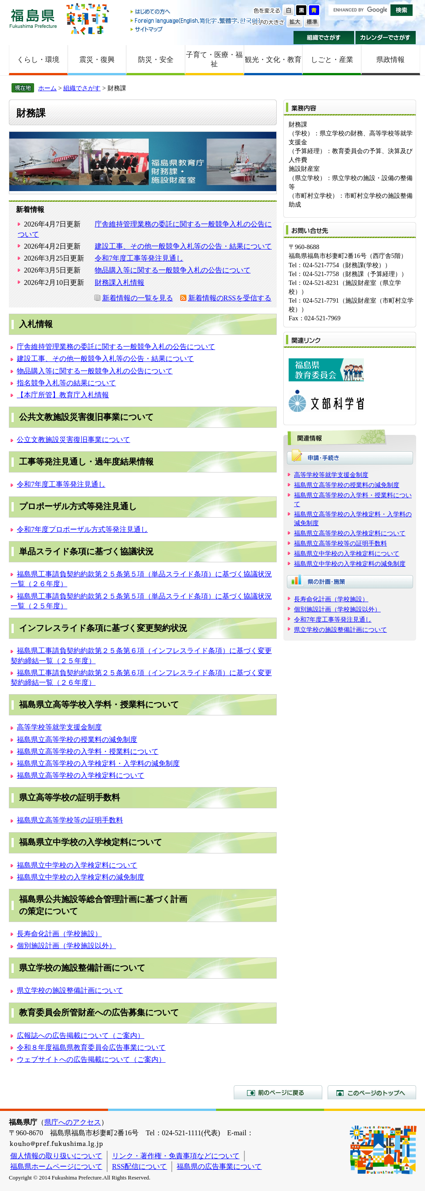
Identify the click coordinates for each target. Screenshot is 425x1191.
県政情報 (390, 59)
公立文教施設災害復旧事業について (73, 439)
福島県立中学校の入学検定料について (77, 865)
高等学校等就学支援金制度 (59, 727)
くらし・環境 (38, 59)
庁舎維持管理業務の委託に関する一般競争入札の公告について (116, 346)
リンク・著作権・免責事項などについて (176, 1156)
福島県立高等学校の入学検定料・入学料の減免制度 (98, 763)
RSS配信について (139, 1166)
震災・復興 (97, 59)
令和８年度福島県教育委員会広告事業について (91, 1047)
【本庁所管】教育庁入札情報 (63, 395)
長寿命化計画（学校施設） (59, 933)
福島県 (33, 18)
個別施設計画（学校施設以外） (66, 945)
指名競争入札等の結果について (66, 383)
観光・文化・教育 (273, 59)
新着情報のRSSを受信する (229, 298)
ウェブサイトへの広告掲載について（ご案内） (91, 1059)
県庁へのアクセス (72, 1122)
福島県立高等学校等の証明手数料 (70, 820)
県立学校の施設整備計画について (70, 990)
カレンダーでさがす (385, 37)
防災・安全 (156, 59)
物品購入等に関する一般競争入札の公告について (173, 270)
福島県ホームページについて (56, 1166)
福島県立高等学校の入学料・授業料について (87, 751)
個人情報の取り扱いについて (56, 1156)
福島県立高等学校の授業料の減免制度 (77, 739)
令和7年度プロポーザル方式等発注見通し (82, 529)
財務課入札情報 (119, 282)
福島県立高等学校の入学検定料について (80, 775)
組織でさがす (324, 37)
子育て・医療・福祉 (214, 59)
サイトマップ (196, 29)
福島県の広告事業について (219, 1166)
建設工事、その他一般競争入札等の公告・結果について (183, 246)
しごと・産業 (332, 59)
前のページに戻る (278, 1092)
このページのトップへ (372, 1092)
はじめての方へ (196, 12)
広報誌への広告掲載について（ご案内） (80, 1035)
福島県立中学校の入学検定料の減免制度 (80, 877)
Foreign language (196, 20)
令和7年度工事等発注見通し (139, 258)
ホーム (47, 88)
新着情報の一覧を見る (137, 298)
